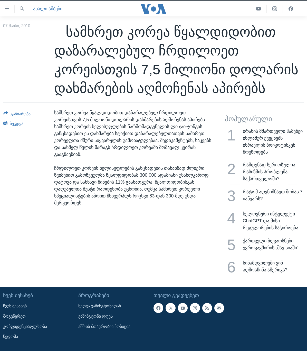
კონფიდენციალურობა (25, 326)
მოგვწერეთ (14, 316)
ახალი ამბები (47, 8)
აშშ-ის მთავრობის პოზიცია (104, 326)
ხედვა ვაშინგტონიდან (99, 306)
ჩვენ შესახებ (15, 306)
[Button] (17, 114)
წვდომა (10, 337)
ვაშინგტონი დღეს (95, 316)
